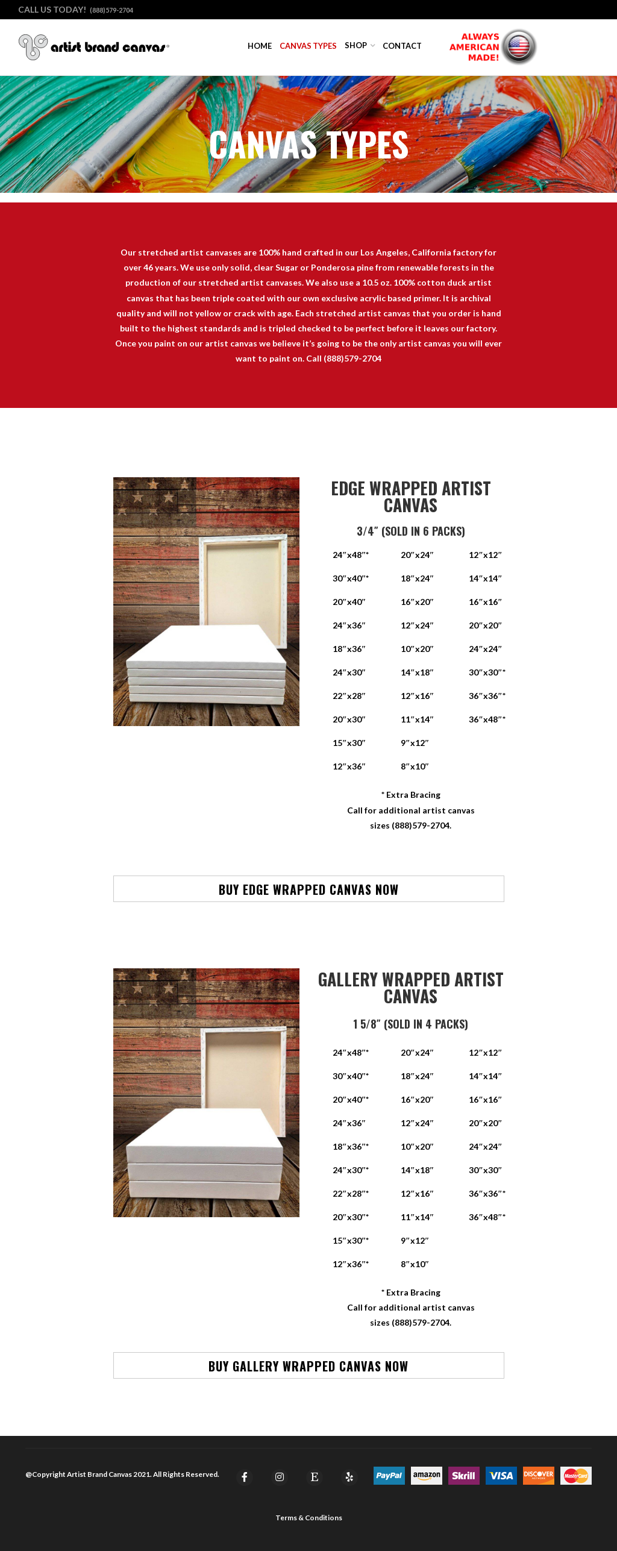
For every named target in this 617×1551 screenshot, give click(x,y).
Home (260, 46)
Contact (402, 46)
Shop (356, 45)
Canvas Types (308, 46)
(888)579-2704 (111, 10)
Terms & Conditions (308, 1517)
